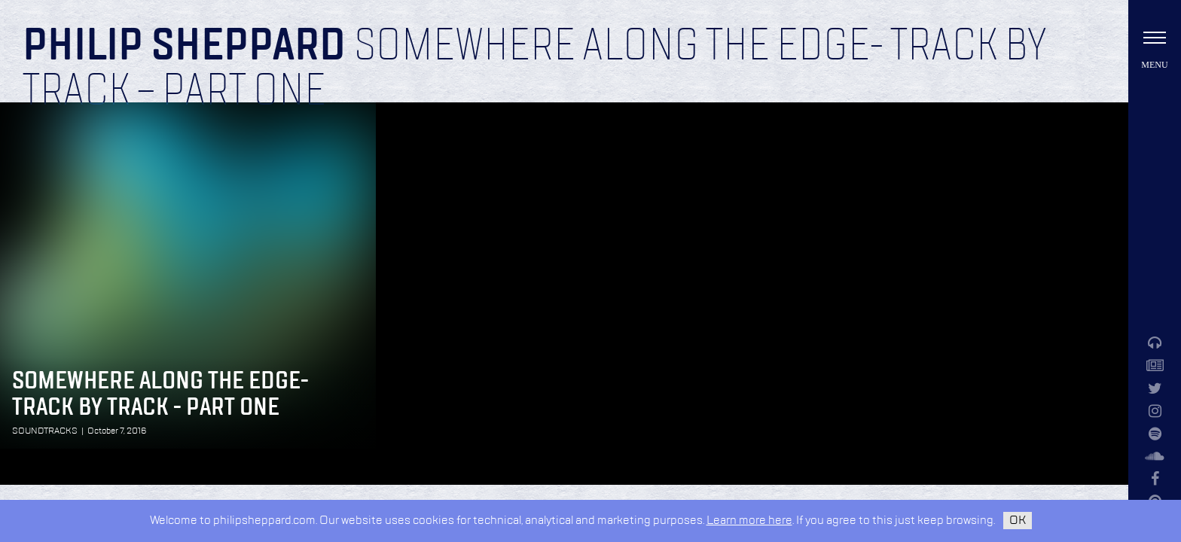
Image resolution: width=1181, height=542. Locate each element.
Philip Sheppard (184, 46)
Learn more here (749, 520)
